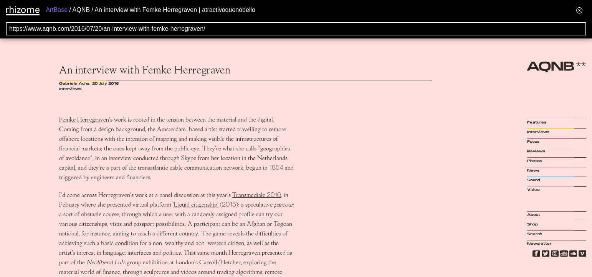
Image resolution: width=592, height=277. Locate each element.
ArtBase (57, 10)
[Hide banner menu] (579, 10)
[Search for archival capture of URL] (296, 28)
